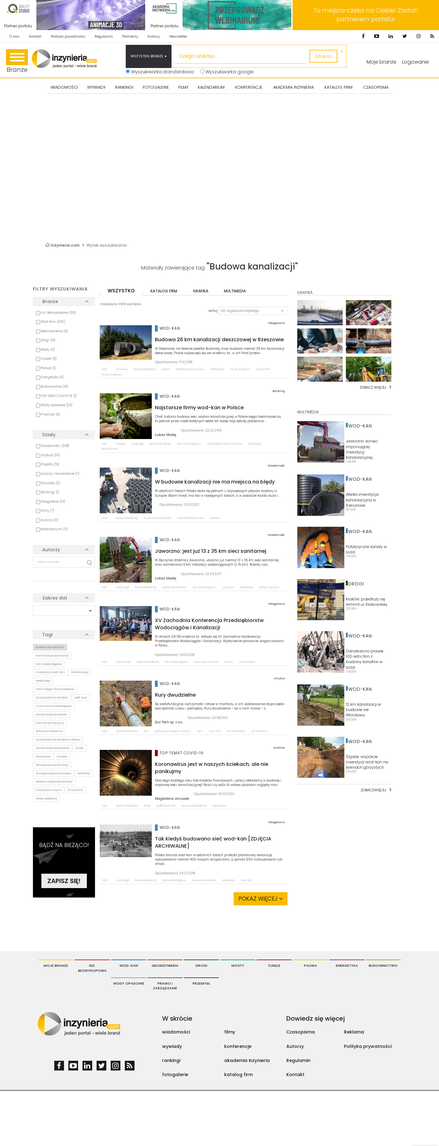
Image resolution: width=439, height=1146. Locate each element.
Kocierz (229, 662)
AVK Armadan (247, 662)
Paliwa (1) (48, 368)
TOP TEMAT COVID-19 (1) (59, 396)
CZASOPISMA (376, 87)
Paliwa (310, 965)
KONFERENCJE (248, 87)
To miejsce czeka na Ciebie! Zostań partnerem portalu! (365, 15)
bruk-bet (216, 518)
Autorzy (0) (49, 520)
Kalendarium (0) (54, 529)
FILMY (183, 87)
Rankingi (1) (50, 492)
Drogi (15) (48, 340)
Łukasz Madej (165, 435)
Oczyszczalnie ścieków (52, 697)
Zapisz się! (64, 881)
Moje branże (56, 965)
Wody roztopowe (111, 374)
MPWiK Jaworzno (269, 587)
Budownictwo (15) (54, 386)
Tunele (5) (49, 358)
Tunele (274, 965)
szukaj (323, 56)
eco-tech (215, 731)
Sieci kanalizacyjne (50, 723)
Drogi (201, 965)
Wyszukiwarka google (227, 72)
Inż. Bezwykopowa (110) (58, 312)
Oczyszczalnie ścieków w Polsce (58, 739)
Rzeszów (122, 369)
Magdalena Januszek (172, 799)
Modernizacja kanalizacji (54, 781)
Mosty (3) (48, 349)
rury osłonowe (259, 731)
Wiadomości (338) (55, 445)
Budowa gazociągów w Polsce (173, 731)
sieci (200, 731)
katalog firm (164, 291)
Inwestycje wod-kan (50, 672)
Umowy (62, 756)
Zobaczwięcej (373, 790)
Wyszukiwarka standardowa (160, 72)
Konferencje (123, 662)
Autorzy (153, 36)
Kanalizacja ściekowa (51, 714)
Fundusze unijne (48, 790)
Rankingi (124, 87)
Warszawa (43, 756)
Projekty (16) (50, 464)
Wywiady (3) (50, 483)
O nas (14, 36)
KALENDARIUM (211, 87)
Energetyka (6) (52, 377)
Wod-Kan (128, 965)
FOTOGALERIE (156, 87)
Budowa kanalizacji (50, 647)
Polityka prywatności (68, 36)
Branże (17, 61)
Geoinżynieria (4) (54, 331)
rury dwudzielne (236, 731)
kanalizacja (79, 672)
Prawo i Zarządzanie (165, 986)
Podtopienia (217, 369)
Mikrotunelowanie (49, 731)
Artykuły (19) (50, 455)
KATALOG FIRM (338, 87)
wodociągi (43, 681)
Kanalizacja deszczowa (52, 748)
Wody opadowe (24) (56, 405)
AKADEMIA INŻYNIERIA (293, 87)
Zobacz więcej (373, 387)
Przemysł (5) (50, 414)
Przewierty (75, 790)
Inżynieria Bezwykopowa (53, 706)
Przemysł (201, 983)
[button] (253, 311)
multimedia (235, 291)
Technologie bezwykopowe (55, 689)
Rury (146, 731)
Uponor (165, 369)
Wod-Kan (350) (53, 321)
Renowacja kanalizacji (52, 765)
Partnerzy (130, 36)
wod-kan (80, 697)
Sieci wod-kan (109, 449)
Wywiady (96, 87)
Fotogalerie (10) (53, 501)
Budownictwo (383, 965)
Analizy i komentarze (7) (60, 473)
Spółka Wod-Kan (165, 806)
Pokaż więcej (260, 899)
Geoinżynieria (165, 965)
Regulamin (104, 36)
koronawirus (219, 806)
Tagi (47, 634)
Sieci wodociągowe (49, 664)
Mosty (237, 965)
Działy (49, 435)
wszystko (121, 290)
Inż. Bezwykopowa (92, 968)
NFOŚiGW (83, 773)
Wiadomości (64, 87)
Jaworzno (228, 587)
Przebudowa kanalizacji (157, 518)
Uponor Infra (263, 369)
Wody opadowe (46, 798)
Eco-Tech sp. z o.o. (169, 722)
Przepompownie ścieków (53, 773)
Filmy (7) (47, 510)
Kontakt (35, 36)
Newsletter (178, 36)
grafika (200, 291)
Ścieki (80, 748)
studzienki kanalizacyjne (190, 518)
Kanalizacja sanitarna (52, 655)
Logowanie (415, 61)
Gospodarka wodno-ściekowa (224, 444)
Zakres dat (54, 598)
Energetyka (347, 965)
